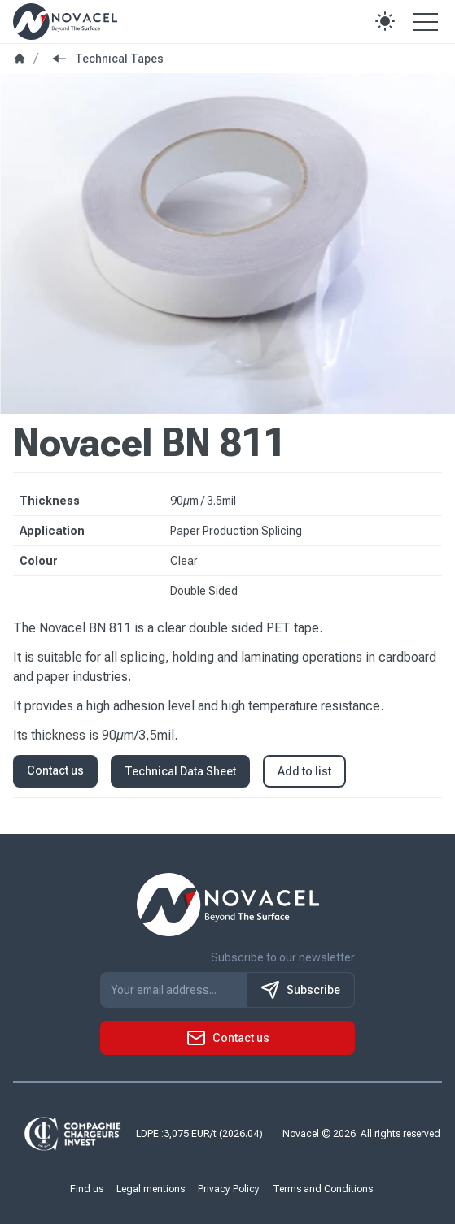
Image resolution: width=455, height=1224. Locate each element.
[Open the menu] (425, 21)
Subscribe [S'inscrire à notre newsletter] (300, 990)
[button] (385, 21)
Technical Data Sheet (180, 771)
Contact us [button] (55, 770)
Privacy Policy (229, 1189)
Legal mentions (150, 1189)
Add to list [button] (304, 771)
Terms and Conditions (323, 1189)
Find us (86, 1189)
